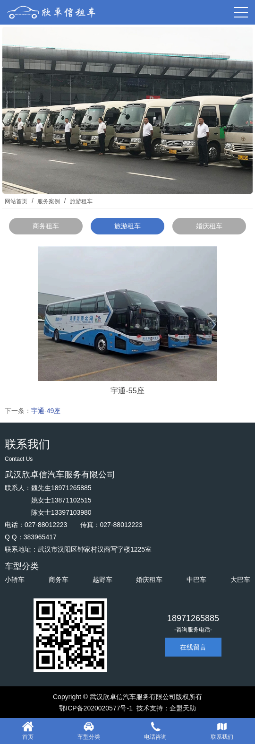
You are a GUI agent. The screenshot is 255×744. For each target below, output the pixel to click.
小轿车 (15, 579)
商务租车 (46, 226)
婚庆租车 (209, 226)
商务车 (58, 579)
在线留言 (193, 647)
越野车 (102, 579)
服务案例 (49, 201)
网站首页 (16, 201)
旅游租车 (80, 201)
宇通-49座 (45, 411)
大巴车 (240, 579)
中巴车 (196, 579)
